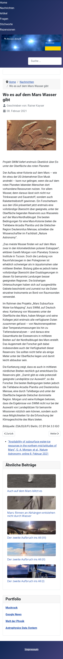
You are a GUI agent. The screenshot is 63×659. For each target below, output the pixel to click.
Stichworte (6, 24)
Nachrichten (7, 8)
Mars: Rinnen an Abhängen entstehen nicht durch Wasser (31, 514)
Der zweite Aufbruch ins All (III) (26, 537)
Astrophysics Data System (21, 627)
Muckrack (12, 607)
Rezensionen (7, 29)
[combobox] (45, 61)
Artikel (3, 13)
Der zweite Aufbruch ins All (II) (26, 559)
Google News (14, 614)
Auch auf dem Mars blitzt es (24, 491)
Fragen (4, 18)
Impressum (31, 649)
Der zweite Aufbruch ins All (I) (25, 581)
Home (3, 2)
